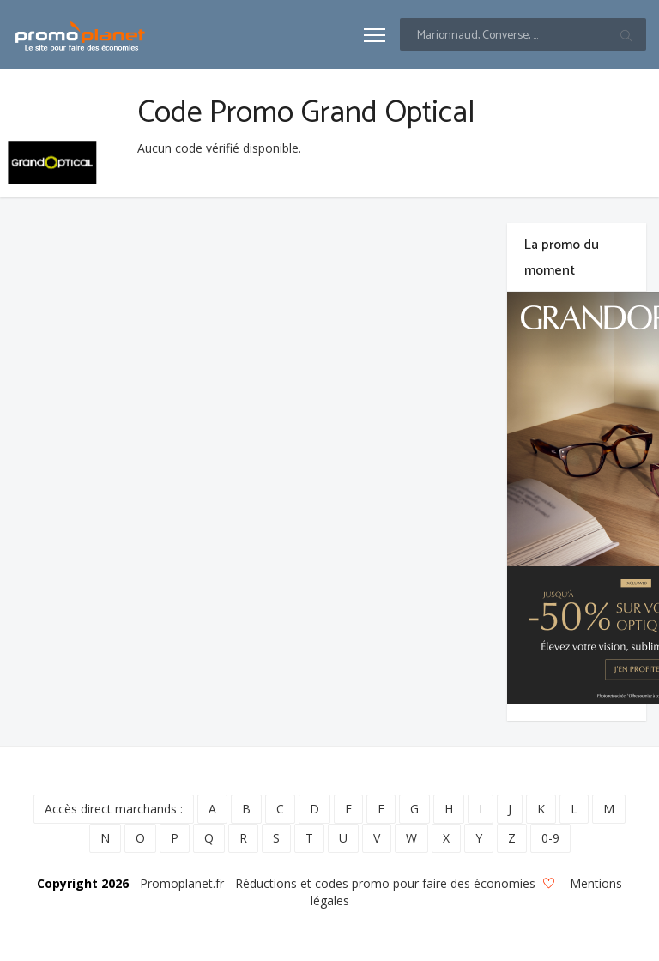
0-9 (550, 838)
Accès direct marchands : (114, 809)
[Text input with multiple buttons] (523, 34)
